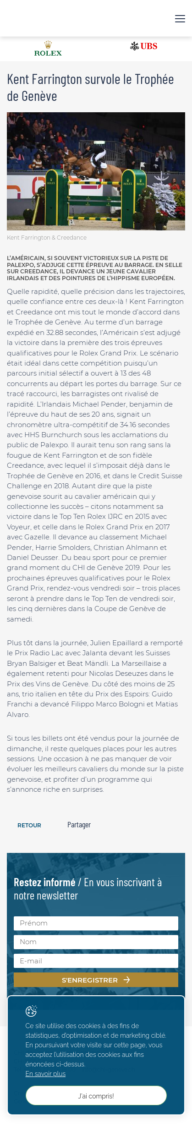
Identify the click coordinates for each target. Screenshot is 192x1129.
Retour (29, 825)
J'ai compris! (96, 1096)
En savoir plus (46, 1073)
